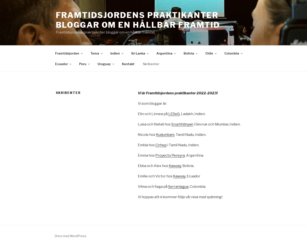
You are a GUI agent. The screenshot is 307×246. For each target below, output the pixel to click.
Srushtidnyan (182, 124)
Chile (211, 53)
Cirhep (161, 145)
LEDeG (174, 114)
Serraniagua (178, 187)
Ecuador (63, 64)
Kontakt (128, 64)
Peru (84, 64)
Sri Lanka (140, 53)
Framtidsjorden (69, 53)
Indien (117, 53)
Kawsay (175, 166)
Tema (96, 53)
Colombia (233, 53)
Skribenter (151, 64)
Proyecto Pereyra (170, 155)
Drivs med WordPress (70, 236)
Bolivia (191, 53)
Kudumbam (165, 135)
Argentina (166, 53)
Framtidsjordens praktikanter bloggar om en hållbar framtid (138, 20)
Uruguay (106, 64)
